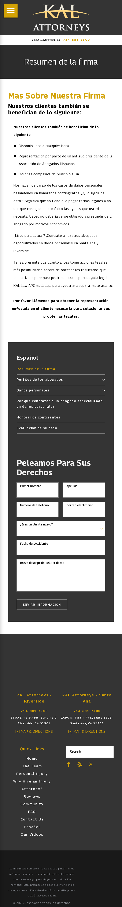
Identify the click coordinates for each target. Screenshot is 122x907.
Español (32, 827)
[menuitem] (61, 369)
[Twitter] (90, 764)
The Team (32, 766)
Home (32, 758)
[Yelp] (79, 764)
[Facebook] (68, 764)
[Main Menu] (11, 11)
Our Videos (32, 834)
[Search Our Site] (108, 752)
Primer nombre (30, 486)
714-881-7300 (76, 39)
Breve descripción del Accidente (42, 563)
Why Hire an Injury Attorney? (32, 785)
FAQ (32, 812)
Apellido (72, 486)
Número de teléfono (34, 505)
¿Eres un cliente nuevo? (36, 524)
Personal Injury (32, 774)
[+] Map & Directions (34, 731)
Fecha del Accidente (34, 543)
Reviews (32, 796)
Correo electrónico (79, 505)
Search (75, 752)
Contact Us (32, 819)
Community (32, 804)
